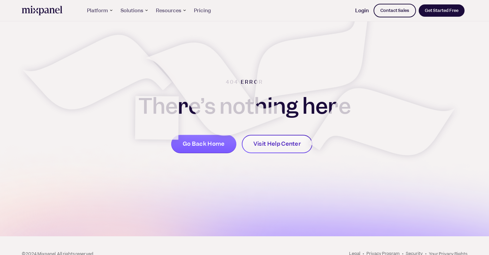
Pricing (202, 10)
